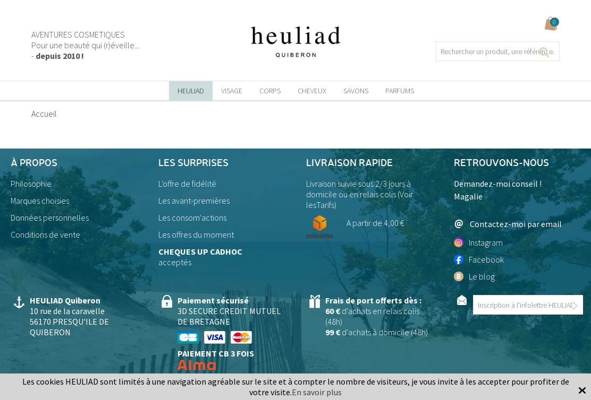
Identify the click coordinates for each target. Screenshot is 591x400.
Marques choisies (40, 200)
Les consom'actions (192, 217)
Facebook (479, 259)
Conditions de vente (45, 234)
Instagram (478, 242)
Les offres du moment (196, 234)
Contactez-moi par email (508, 223)
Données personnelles (50, 217)
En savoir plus (317, 392)
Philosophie (31, 183)
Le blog (474, 276)
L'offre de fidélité (187, 183)
